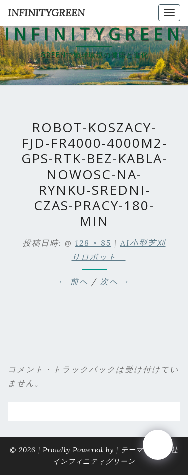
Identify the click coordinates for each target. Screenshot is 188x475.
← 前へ (73, 281)
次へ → (115, 281)
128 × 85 (93, 243)
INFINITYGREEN (46, 12)
